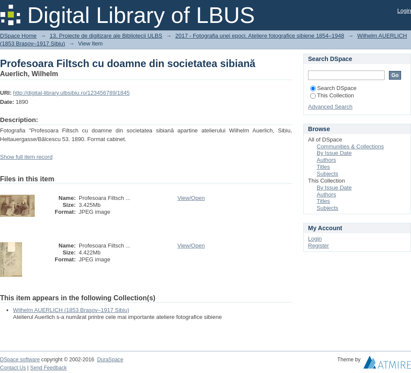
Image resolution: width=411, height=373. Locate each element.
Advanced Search (330, 106)
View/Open (191, 198)
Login (404, 10)
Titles (323, 167)
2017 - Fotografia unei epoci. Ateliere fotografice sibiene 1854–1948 (259, 35)
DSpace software (20, 360)
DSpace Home (18, 35)
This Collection (332, 95)
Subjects (327, 173)
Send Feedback (48, 368)
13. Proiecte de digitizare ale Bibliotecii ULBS (106, 35)
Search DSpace (333, 88)
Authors (326, 160)
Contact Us (13, 368)
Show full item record (26, 157)
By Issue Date (334, 153)
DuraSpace (110, 360)
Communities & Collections (350, 146)
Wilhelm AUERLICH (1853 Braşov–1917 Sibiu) (71, 310)
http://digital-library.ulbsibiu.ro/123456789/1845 (71, 93)
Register (318, 245)
